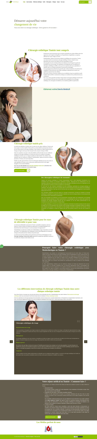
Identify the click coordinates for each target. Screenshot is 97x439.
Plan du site (37, 436)
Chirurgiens (48, 1)
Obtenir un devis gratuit (19, 170)
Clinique (54, 1)
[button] (11, 341)
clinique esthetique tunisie (52, 296)
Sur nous (63, 1)
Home (24, 1)
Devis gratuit (82, 2)
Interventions (29, 1)
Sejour (58, 1)
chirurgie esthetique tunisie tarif (36, 165)
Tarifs (44, 1)
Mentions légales (30, 436)
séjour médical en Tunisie (53, 400)
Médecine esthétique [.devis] (37, 1)
